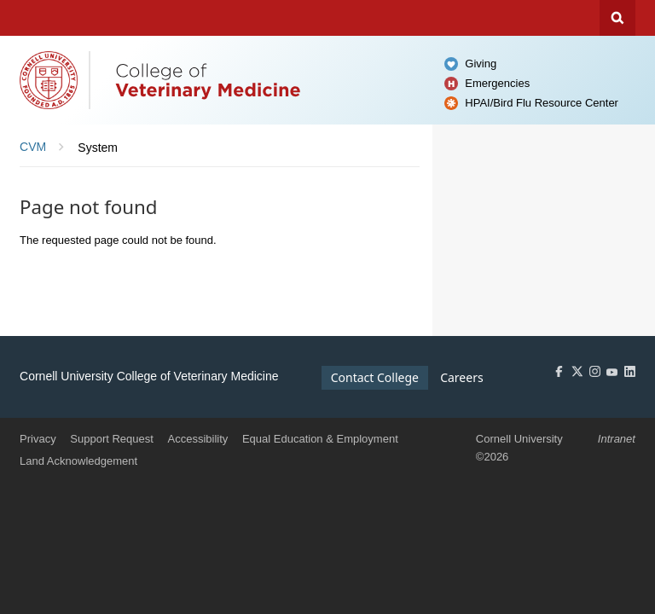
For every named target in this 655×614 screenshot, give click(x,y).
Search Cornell (617, 18)
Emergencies (497, 83)
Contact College (375, 377)
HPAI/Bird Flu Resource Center (541, 102)
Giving (480, 63)
